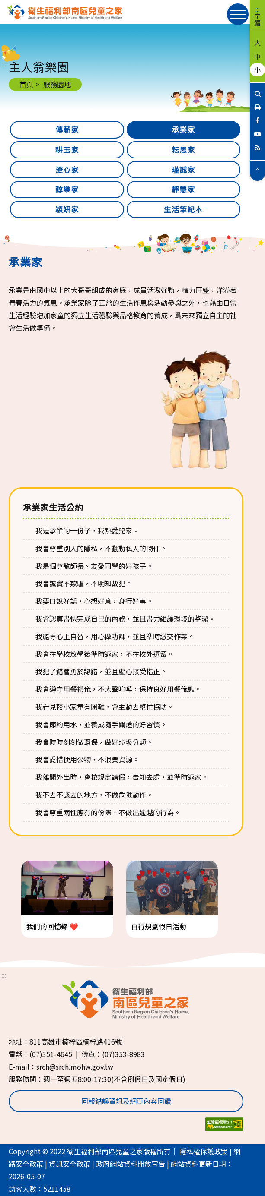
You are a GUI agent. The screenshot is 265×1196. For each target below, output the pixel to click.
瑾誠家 (183, 169)
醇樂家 (67, 189)
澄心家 (67, 169)
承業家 (183, 129)
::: (257, 9)
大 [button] (257, 42)
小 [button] (257, 69)
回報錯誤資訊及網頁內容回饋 (126, 1101)
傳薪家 (67, 129)
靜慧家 (183, 189)
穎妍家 (67, 209)
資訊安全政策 (69, 1163)
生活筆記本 (183, 209)
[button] (257, 168)
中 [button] (257, 56)
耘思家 (183, 150)
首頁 (26, 84)
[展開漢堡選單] (238, 14)
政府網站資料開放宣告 (130, 1163)
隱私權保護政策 (203, 1151)
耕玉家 (67, 150)
